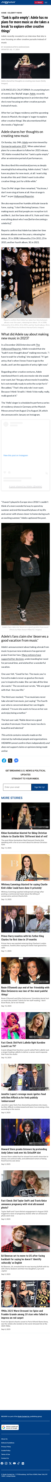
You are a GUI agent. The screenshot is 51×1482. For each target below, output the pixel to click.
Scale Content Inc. (24, 1416)
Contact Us (5, 1458)
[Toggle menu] (47, 2)
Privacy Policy (6, 1447)
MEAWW (4, 1416)
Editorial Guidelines (7, 1443)
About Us (4, 1439)
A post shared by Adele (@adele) (25, 486)
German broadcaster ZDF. (14, 146)
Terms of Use (5, 1454)
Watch (40, 2)
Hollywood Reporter (24, 196)
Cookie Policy (5, 1450)
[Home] (8, 2)
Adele (33, 93)
